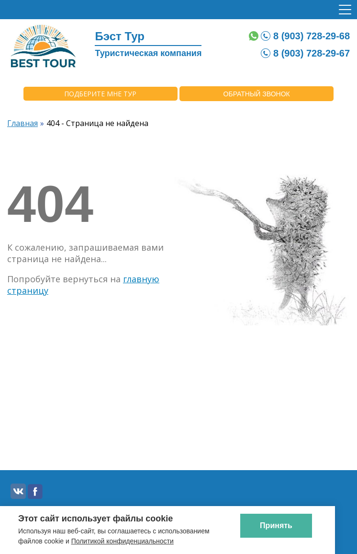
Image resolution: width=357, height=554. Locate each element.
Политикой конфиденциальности (122, 541)
